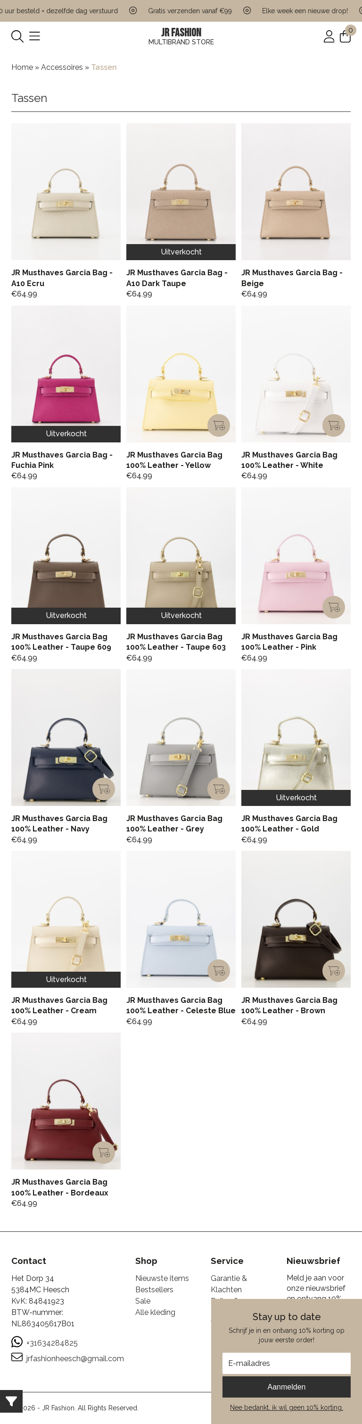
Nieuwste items (162, 1278)
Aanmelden (287, 1387)
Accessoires (62, 67)
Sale (142, 1301)
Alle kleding (155, 1312)
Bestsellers (154, 1289)
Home (22, 67)
